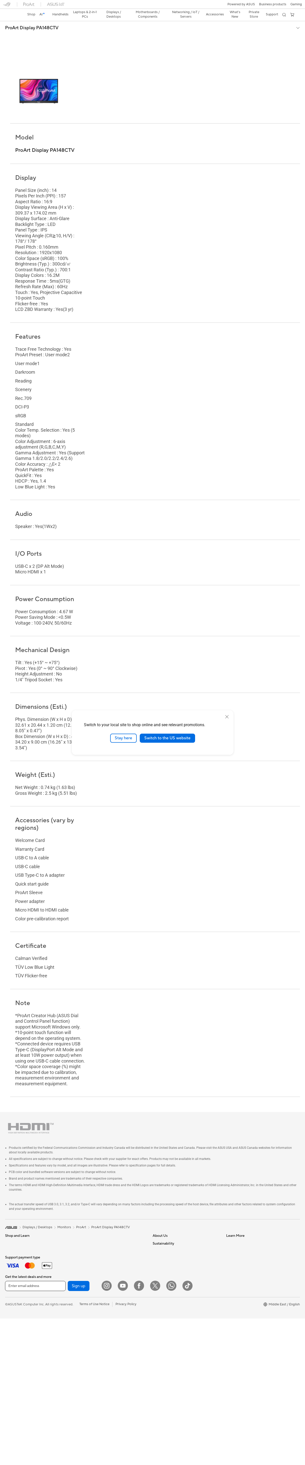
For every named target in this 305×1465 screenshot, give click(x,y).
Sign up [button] (78, 1432)
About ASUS (162, 1223)
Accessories (14, 1337)
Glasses (10, 1352)
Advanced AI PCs (166, 1352)
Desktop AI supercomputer (98, 1314)
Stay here (123, 738)
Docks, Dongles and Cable (97, 1375)
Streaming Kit (88, 1352)
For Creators (14, 1254)
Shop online (161, 1291)
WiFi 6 (82, 1269)
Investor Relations (166, 1238)
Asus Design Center (167, 1314)
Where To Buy (236, 1276)
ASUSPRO (161, 1322)
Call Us (231, 1253)
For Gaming (13, 1269)
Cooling (11, 1390)
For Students (14, 1261)
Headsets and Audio (93, 1344)
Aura (156, 1367)
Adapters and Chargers (95, 1367)
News (157, 1230)
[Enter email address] (35, 1432)
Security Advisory (239, 1261)
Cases (9, 1383)
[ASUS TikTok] (187, 1432)
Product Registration (241, 1238)
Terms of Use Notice (94, 1451)
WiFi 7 (82, 1261)
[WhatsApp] (171, 1432)
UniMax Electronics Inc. (170, 1283)
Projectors (13, 1292)
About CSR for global (169, 1246)
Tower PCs (13, 1307)
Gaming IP (85, 1390)
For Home (12, 1239)
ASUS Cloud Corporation (172, 1276)
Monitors (12, 1284)
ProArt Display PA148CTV (32, 19)
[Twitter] (155, 1432)
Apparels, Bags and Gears (97, 1360)
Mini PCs (11, 1322)
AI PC (157, 1306)
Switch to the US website (167, 738)
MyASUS (233, 1283)
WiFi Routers (87, 1276)
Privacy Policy (125, 1451)
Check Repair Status (241, 1223)
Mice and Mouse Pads (94, 1337)
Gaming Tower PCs (19, 1314)
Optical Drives (88, 1238)
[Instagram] (107, 1432)
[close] (227, 717)
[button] (7, 6)
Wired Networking (91, 1291)
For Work (12, 1246)
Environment (235, 1306)
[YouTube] (123, 1432)
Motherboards (16, 1368)
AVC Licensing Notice (169, 1344)
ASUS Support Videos (242, 1268)
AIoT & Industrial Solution (96, 1299)
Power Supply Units (92, 1223)
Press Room (162, 1253)
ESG (229, 1314)
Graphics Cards (17, 1375)
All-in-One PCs (16, 1299)
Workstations (15, 1330)
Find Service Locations (243, 1230)
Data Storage (88, 1246)
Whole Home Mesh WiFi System (102, 1284)
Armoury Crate (164, 1359)
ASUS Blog (161, 1337)
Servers (83, 1306)
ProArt (81, 1207)
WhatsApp (234, 1291)
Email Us (232, 1246)
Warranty (12, 1345)
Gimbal (83, 1382)
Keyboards (86, 1329)
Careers (159, 1261)
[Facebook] (139, 1432)
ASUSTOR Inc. (163, 1268)
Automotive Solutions (169, 1329)
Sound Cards (87, 1230)
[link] (152, 6)
